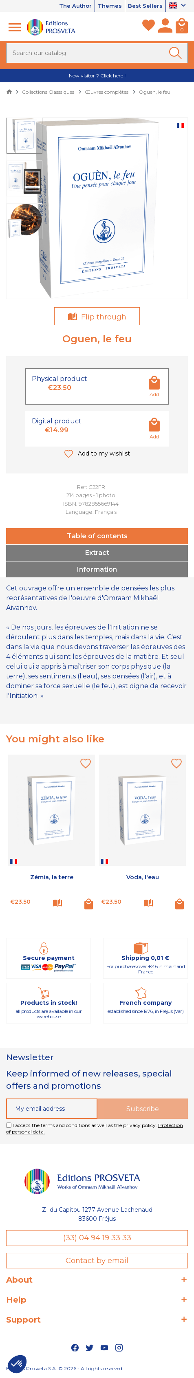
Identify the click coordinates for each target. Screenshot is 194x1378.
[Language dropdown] (178, 6)
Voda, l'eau (142, 877)
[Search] (97, 53)
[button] (17, 1364)
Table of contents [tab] (97, 536)
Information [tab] (97, 569)
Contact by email (97, 1260)
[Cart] (182, 27)
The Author (75, 5)
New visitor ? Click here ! (97, 76)
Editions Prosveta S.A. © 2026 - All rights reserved (64, 1368)
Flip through (102, 317)
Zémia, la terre (51, 877)
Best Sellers (145, 5)
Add (154, 394)
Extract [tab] (97, 553)
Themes (110, 5)
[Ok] (177, 53)
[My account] (165, 27)
